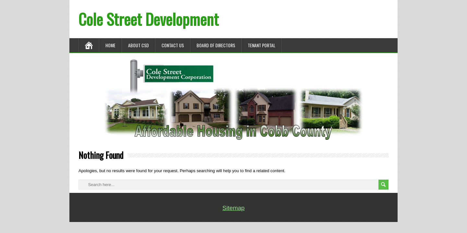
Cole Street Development (148, 18)
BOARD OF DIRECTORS (216, 45)
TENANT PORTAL (261, 45)
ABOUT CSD (138, 45)
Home (110, 45)
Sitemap (233, 208)
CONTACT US (173, 45)
